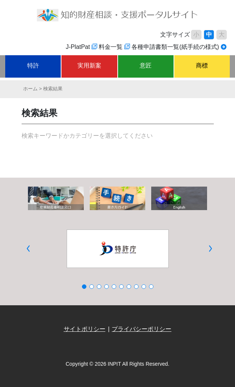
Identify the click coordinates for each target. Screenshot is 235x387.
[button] (28, 248)
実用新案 (89, 65)
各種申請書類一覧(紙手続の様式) (175, 47)
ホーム (30, 88)
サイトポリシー (84, 329)
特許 (33, 65)
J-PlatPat (78, 47)
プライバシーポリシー (141, 329)
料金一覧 (111, 47)
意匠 (146, 65)
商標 (202, 65)
